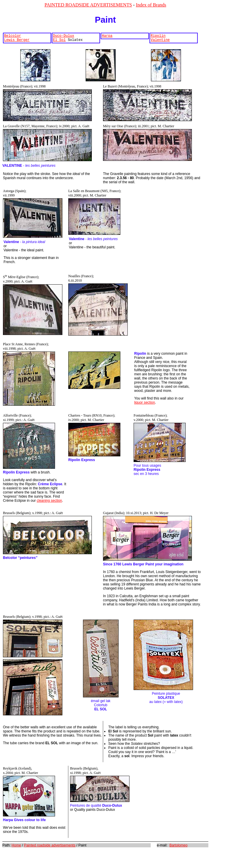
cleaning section (49, 502)
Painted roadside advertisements (49, 847)
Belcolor (12, 36)
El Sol (59, 41)
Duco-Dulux (63, 36)
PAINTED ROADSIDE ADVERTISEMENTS (88, 4)
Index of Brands (151, 4)
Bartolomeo (178, 847)
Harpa (107, 36)
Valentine (160, 41)
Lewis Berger (16, 41)
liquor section (144, 404)
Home (16, 847)
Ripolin (158, 36)
